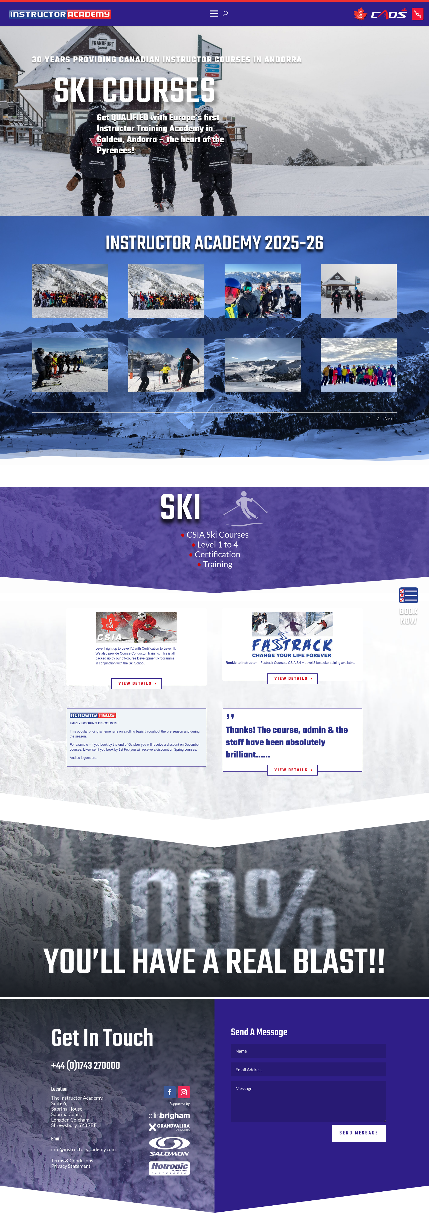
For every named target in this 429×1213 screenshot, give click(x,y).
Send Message (359, 1150)
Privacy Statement (71, 1183)
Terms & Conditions (72, 1178)
